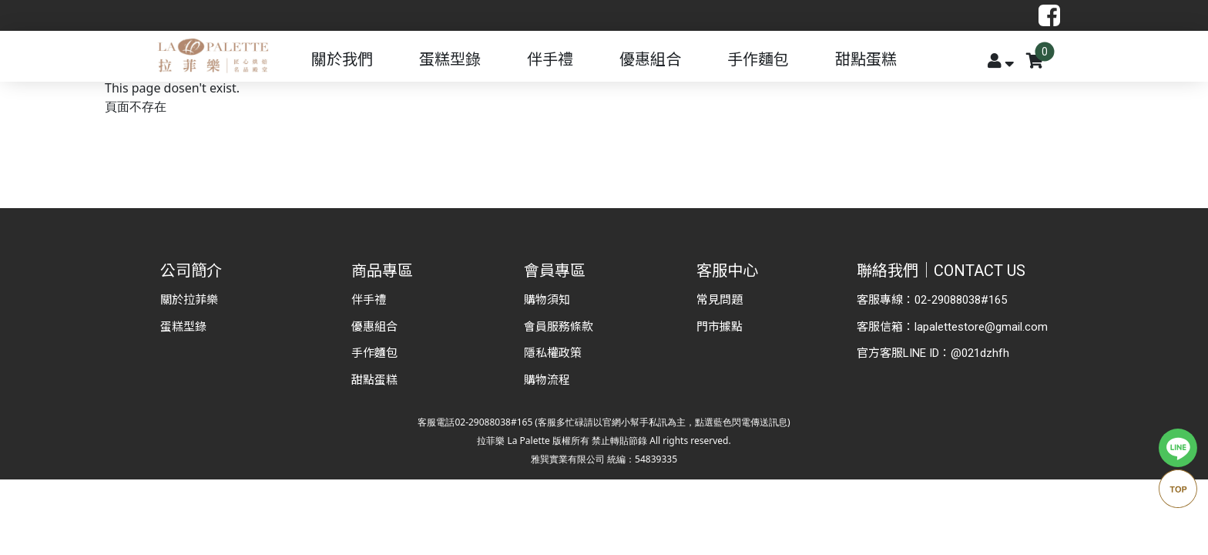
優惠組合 (650, 59)
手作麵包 (758, 59)
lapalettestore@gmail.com (981, 327)
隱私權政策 (553, 353)
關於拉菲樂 (189, 300)
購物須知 (547, 300)
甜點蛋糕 (866, 59)
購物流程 (547, 380)
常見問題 (719, 300)
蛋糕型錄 (450, 59)
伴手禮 (550, 59)
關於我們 (342, 59)
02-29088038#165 (960, 300)
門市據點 (719, 327)
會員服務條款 (558, 327)
